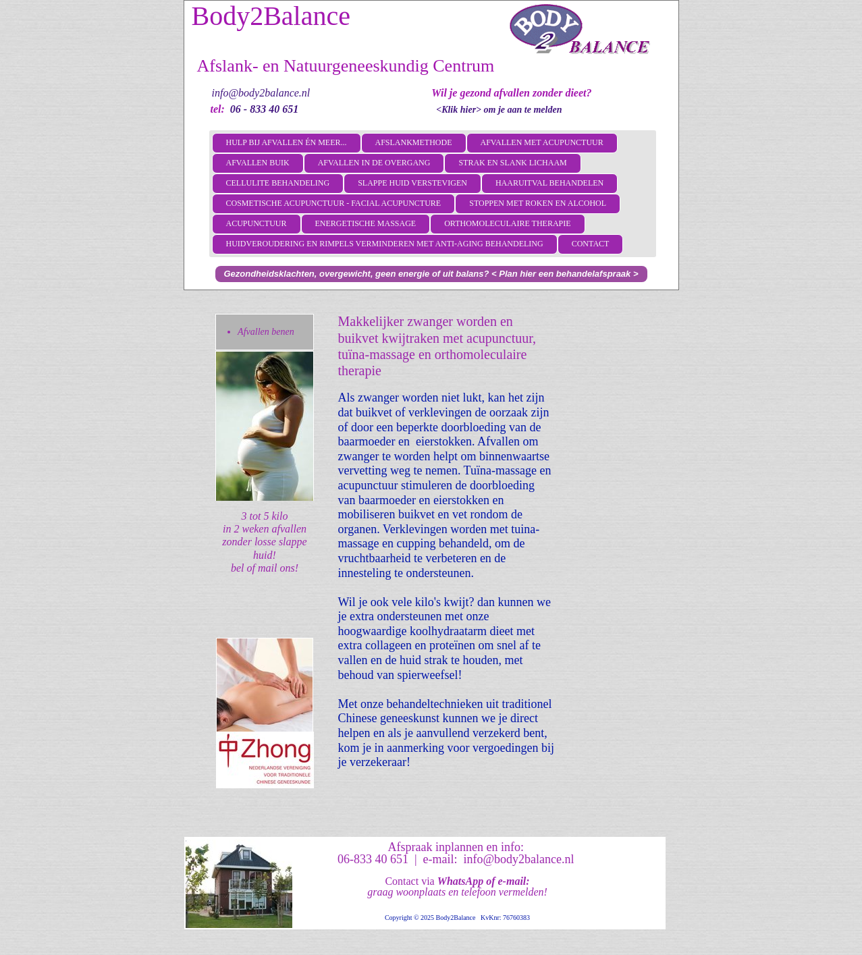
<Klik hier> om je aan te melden (499, 110)
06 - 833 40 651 (264, 109)
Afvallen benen (266, 332)
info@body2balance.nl (261, 93)
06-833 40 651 (373, 859)
